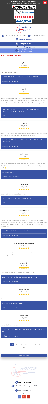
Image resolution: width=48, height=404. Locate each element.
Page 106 (18, 56)
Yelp (28, 396)
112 (40, 344)
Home (3, 56)
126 (24, 347)
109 (26, 344)
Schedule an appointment (25, 39)
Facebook (19, 396)
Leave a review (24, 355)
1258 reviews (36, 47)
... (7, 344)
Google (24, 396)
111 (35, 344)
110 (31, 344)
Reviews (10, 56)
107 (17, 344)
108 (21, 344)
